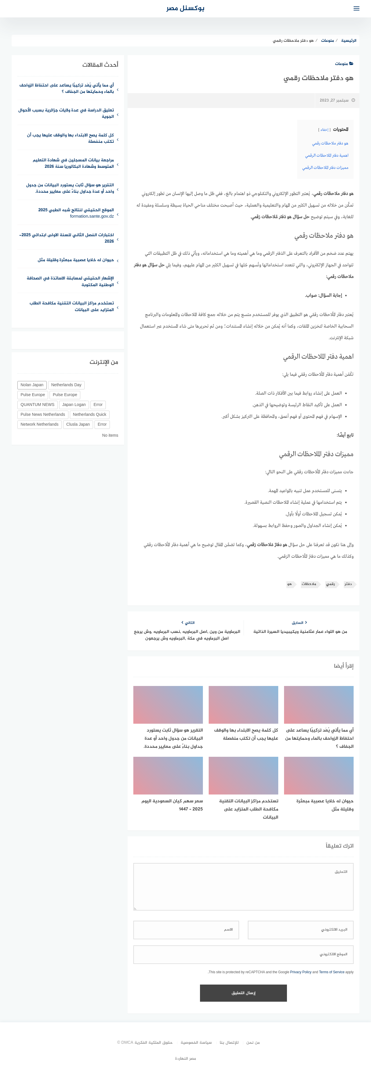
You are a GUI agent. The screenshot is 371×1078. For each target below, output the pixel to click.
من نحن (253, 1042)
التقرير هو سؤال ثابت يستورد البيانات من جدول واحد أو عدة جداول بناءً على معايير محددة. (70, 189)
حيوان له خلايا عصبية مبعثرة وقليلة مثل (76, 260)
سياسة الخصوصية (196, 1042)
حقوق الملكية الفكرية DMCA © (145, 1042)
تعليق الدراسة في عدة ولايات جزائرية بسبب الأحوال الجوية (66, 114)
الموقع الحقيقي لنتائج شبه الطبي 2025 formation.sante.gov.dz (76, 214)
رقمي (330, 584)
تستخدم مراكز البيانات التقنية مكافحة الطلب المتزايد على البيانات (72, 307)
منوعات (344, 64)
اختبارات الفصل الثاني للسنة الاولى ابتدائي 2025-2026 (66, 238)
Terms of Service (332, 972)
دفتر (348, 584)
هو (289, 584)
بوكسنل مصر (185, 8)
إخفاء (324, 130)
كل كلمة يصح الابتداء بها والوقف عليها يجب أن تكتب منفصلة (70, 139)
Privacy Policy (301, 972)
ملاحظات (309, 584)
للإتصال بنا (229, 1042)
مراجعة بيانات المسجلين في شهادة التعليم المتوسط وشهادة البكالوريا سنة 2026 (73, 164)
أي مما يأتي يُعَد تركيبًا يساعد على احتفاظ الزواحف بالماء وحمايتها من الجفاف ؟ (66, 89)
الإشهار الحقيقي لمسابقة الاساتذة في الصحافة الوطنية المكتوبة (70, 282)
